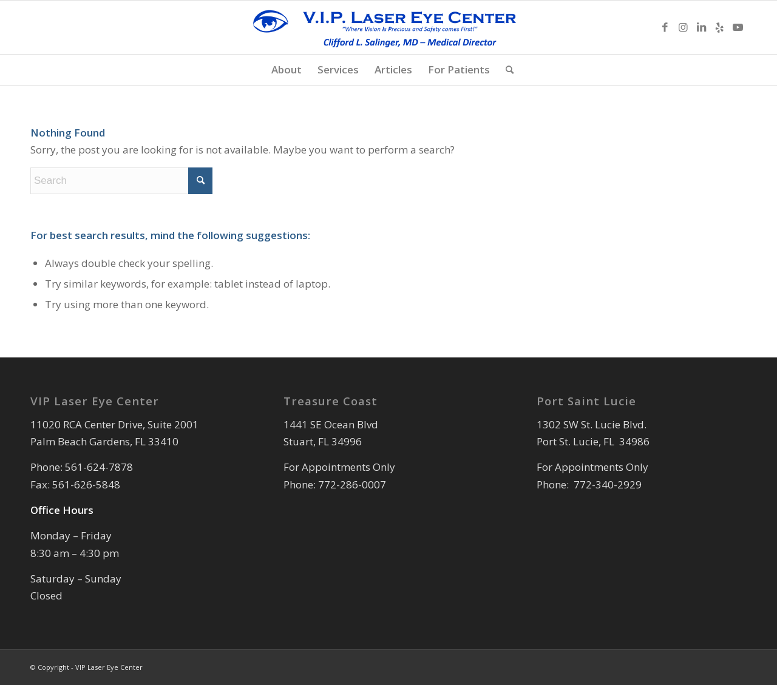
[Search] (506, 70)
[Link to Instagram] (683, 27)
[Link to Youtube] (737, 27)
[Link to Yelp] (719, 27)
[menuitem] (286, 70)
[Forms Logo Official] (388, 27)
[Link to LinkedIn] (701, 27)
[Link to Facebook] (665, 27)
